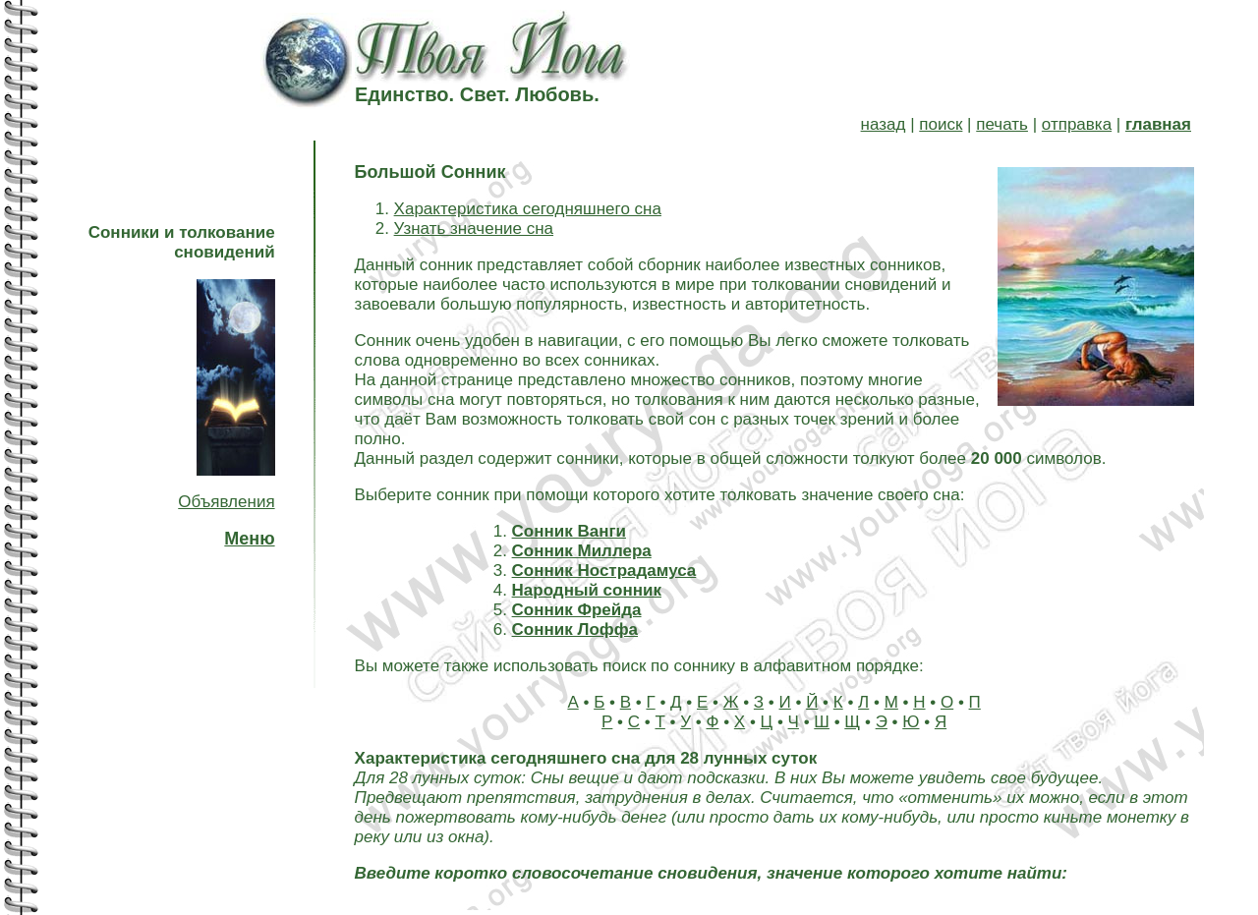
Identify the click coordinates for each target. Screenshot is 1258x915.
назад (883, 124)
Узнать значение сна (473, 228)
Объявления (226, 501)
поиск (940, 124)
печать (1002, 124)
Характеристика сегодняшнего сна (527, 209)
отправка (1077, 124)
